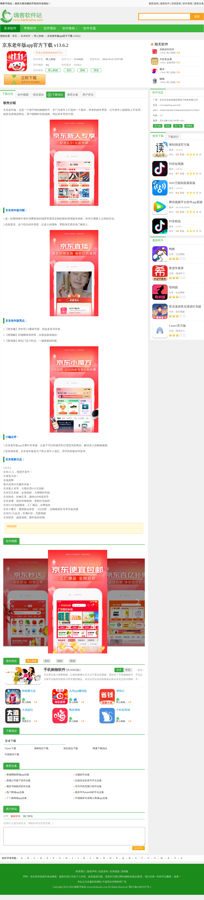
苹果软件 (30, 28)
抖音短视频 (176, 163)
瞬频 (162, 79)
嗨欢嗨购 (74, 709)
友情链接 (114, 871)
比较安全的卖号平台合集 (88, 780)
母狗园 (173, 287)
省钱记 (120, 690)
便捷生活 (26, 721)
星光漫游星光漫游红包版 (185, 306)
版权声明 (92, 871)
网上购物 (39, 36)
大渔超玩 (27, 709)
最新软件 (165, 3)
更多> (141, 670)
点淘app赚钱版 (78, 690)
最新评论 (15, 816)
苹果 (127, 670)
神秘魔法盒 (29, 690)
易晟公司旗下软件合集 (18, 780)
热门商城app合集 (15, 792)
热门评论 (28, 816)
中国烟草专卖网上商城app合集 (91, 798)
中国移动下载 (12, 754)
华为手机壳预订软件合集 (88, 786)
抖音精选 (175, 221)
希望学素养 (176, 268)
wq (47, 64)
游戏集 (124, 871)
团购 (82, 70)
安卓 (118, 670)
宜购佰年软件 (167, 49)
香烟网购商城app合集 (17, 774)
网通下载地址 (100, 748)
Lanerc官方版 (177, 325)
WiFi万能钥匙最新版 (182, 183)
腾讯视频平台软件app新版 (186, 202)
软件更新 (187, 3)
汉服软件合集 (82, 774)
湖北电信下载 (70, 748)
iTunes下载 (10, 748)
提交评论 (138, 848)
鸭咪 (172, 249)
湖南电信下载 (41, 748)
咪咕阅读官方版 (179, 144)
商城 (96, 70)
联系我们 (80, 871)
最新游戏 (153, 3)
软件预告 (50, 28)
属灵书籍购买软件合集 (18, 786)
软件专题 (89, 28)
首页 (14, 36)
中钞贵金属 (166, 59)
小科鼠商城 (123, 709)
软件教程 (68, 28)
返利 (69, 70)
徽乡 (162, 69)
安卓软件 (10, 28)
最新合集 (199, 3)
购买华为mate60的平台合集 (89, 792)
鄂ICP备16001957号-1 (140, 887)
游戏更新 (176, 3)
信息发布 (103, 871)
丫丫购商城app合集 (16, 798)
